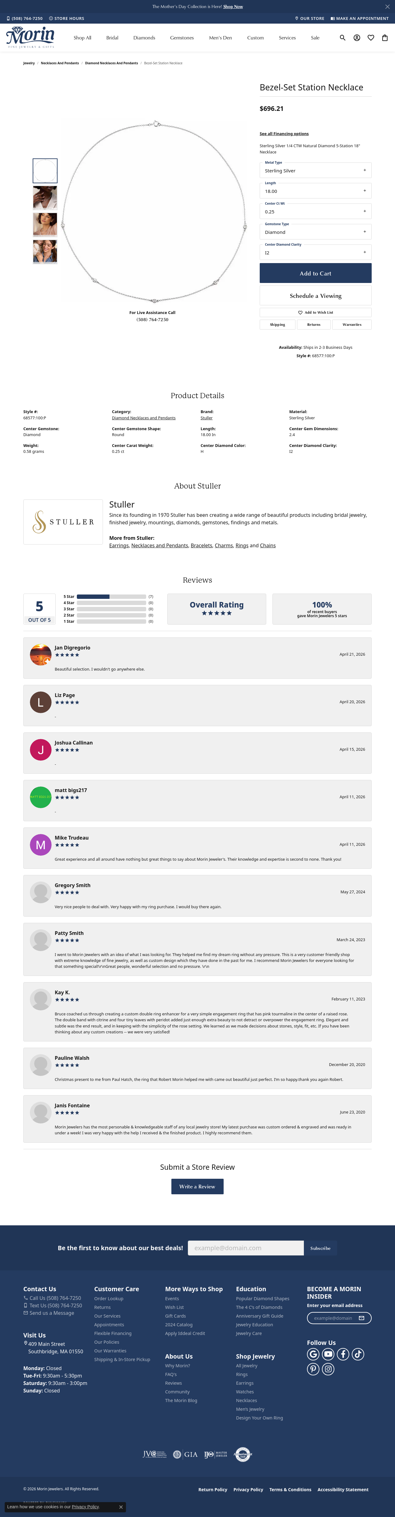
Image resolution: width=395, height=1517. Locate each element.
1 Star (69, 621)
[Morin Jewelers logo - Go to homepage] (30, 38)
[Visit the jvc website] (154, 1454)
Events (172, 1298)
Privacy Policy (248, 1489)
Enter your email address (335, 1305)
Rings (241, 545)
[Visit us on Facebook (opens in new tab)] (343, 1354)
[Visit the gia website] (185, 1454)
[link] (24, 18)
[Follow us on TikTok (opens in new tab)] (358, 1354)
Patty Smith (69, 933)
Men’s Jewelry (250, 1409)
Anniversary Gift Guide (259, 1316)
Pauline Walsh (72, 1058)
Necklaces (246, 1400)
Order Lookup (108, 1298)
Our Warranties (110, 1351)
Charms (224, 545)
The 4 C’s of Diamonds (259, 1307)
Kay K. (62, 992)
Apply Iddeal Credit (185, 1333)
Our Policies (106, 1342)
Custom (255, 37)
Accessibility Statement (343, 1489)
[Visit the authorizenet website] (243, 1454)
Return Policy (212, 1489)
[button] (233, 6)
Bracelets (201, 545)
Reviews (173, 1383)
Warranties (352, 324)
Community (177, 1392)
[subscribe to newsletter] (361, 1318)
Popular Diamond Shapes (262, 1298)
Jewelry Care (249, 1333)
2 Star (69, 615)
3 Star (69, 609)
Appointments (109, 1325)
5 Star (69, 596)
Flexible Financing (113, 1333)
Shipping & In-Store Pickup (122, 1359)
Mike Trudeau (72, 837)
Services (287, 37)
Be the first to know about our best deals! (120, 1247)
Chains (268, 545)
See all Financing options (284, 133)
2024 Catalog (179, 1325)
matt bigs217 (71, 790)
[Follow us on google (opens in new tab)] (313, 1354)
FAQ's (171, 1374)
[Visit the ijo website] (215, 1454)
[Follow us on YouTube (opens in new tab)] (328, 1354)
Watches (245, 1392)
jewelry (29, 63)
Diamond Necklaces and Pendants (111, 63)
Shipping (277, 324)
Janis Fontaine (72, 1105)
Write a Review (197, 1186)
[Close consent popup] (121, 1507)
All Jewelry (247, 1366)
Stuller (207, 418)
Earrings (119, 545)
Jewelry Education (254, 1325)
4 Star (69, 602)
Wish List (174, 1307)
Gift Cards (175, 1316)
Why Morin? (177, 1366)
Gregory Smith (73, 885)
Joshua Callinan (74, 742)
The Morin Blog (181, 1400)
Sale (315, 37)
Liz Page (65, 695)
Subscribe (320, 1248)
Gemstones (182, 37)
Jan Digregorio (72, 647)
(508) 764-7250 (152, 319)
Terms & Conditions (290, 1489)
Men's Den (220, 37)
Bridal (112, 37)
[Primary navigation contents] (196, 38)
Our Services (107, 1316)
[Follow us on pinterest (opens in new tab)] (313, 1369)
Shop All (82, 37)
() (151, 596)
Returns (313, 324)
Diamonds (144, 37)
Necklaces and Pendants (60, 63)
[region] (154, 211)
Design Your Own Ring (259, 1418)
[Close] (387, 7)
